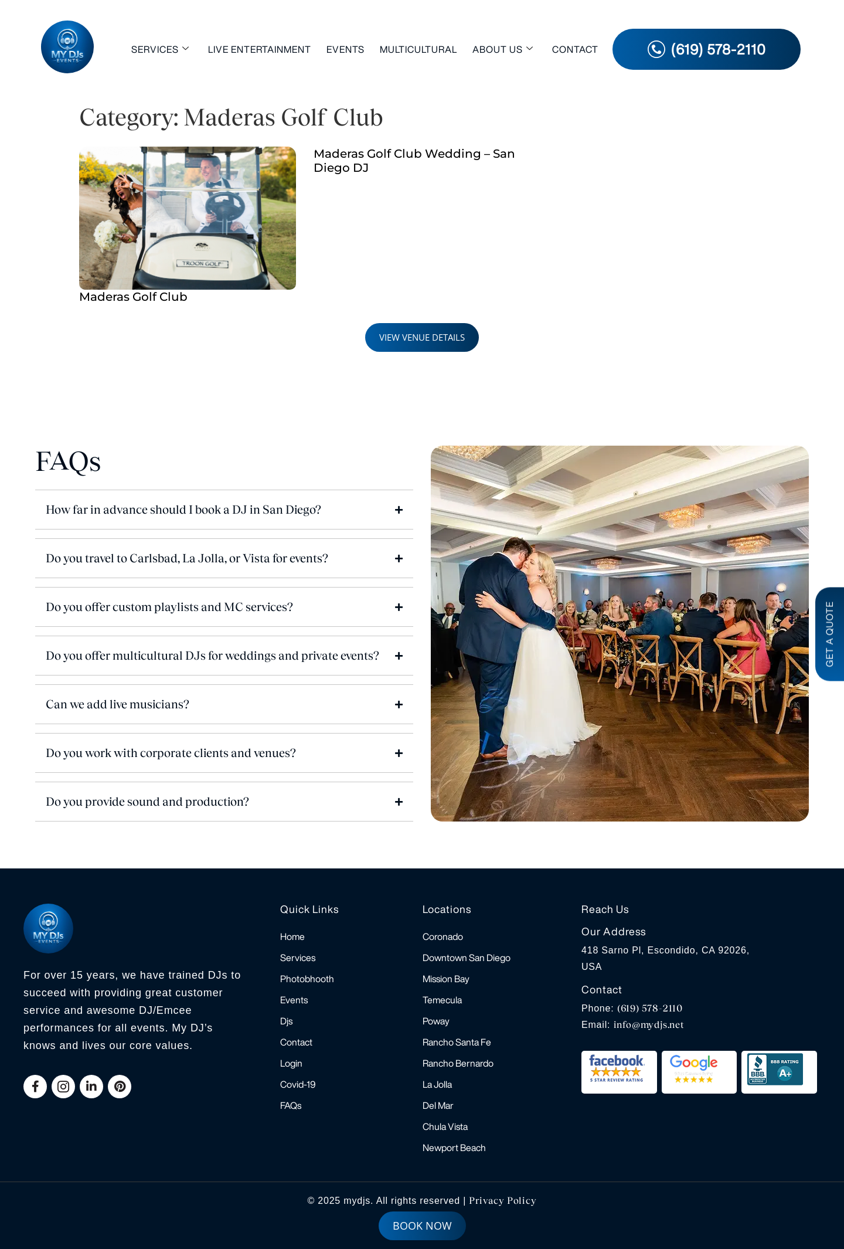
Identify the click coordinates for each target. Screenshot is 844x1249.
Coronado (443, 936)
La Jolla (437, 1084)
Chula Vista (445, 1126)
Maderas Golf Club (133, 297)
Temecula (442, 999)
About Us (502, 49)
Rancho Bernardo (458, 1063)
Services (160, 49)
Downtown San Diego (467, 957)
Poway (436, 1021)
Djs (286, 1021)
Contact (575, 49)
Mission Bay (446, 978)
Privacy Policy (502, 1200)
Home (292, 936)
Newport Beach (454, 1147)
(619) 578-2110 (650, 1008)
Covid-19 (298, 1084)
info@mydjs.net (649, 1024)
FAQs (290, 1105)
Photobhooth (307, 978)
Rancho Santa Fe (457, 1042)
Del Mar (438, 1105)
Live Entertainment (259, 49)
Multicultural (418, 49)
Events (345, 49)
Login (291, 1063)
